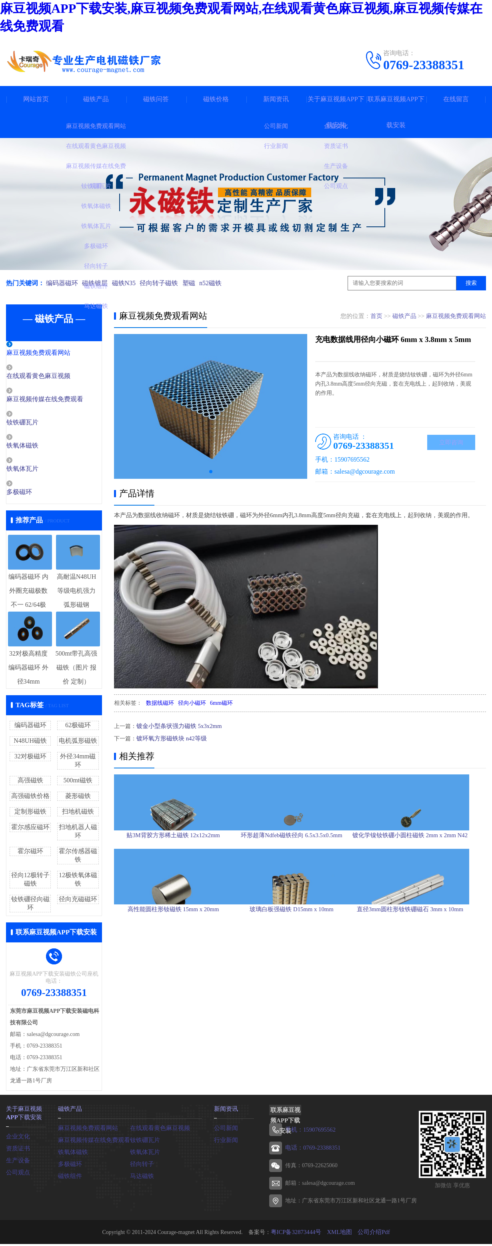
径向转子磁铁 (163, 283)
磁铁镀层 (96, 283)
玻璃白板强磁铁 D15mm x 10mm (299, 981)
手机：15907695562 (309, 1132)
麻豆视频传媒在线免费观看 (61, 400)
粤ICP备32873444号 (298, 1234)
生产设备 (17, 1161)
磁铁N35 (127, 283)
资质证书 (17, 1149)
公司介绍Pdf (371, 1234)
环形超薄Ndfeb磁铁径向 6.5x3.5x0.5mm (300, 867)
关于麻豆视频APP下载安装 (336, 112)
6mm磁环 (221, 703)
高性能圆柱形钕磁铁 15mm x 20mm (173, 981)
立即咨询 (451, 443)
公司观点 (17, 1173)
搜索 (471, 283)
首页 (376, 316)
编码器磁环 (62, 283)
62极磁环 (78, 727)
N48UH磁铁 (30, 743)
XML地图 (339, 1234)
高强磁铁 (30, 783)
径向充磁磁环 (78, 901)
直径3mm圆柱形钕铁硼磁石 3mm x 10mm (426, 981)
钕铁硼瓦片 (40, 424)
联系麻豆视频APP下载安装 (396, 112)
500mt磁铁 (77, 783)
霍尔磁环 (30, 853)
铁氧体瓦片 (40, 471)
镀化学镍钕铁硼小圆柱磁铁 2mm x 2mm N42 (426, 867)
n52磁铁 (218, 283)
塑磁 (194, 283)
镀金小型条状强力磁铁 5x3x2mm (176, 726)
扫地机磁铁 (78, 814)
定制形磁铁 (30, 814)
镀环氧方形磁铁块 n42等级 (169, 738)
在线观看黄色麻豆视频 (55, 377)
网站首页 (36, 99)
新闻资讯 (276, 99)
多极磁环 (37, 495)
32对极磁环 (30, 759)
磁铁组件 (69, 1178)
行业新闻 (225, 1142)
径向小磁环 (192, 703)
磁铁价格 (216, 99)
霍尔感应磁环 (30, 829)
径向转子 (141, 1166)
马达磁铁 (141, 1178)
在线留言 (456, 99)
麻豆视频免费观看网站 (55, 353)
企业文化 (17, 1137)
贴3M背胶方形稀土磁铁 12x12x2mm (173, 867)
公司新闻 (225, 1130)
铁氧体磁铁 (40, 447)
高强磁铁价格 (30, 798)
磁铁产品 (96, 99)
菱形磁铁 (78, 798)
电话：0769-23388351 (311, 1150)
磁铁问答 (156, 99)
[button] (210, 471)
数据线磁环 (160, 703)
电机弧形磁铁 (78, 743)
